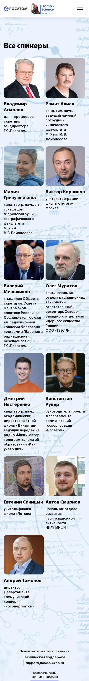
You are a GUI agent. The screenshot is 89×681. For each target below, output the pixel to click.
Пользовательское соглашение (44, 651)
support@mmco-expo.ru (44, 662)
